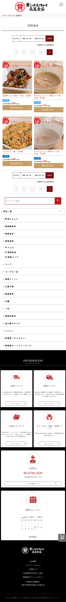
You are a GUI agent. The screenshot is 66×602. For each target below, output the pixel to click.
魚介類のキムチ (13, 323)
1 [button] (23, 52)
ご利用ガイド (33, 569)
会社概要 (33, 561)
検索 (58, 200)
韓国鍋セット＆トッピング (18, 346)
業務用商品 (10, 316)
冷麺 (7, 301)
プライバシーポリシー (33, 565)
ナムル (11, 248)
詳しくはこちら (16, 403)
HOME (4, 15)
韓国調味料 (10, 226)
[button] (15, 52)
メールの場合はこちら (33, 483)
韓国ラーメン (11, 279)
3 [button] (41, 52)
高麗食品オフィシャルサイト (33, 577)
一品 (7, 309)
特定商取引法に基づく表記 (33, 573)
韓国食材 (9, 234)
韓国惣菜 (9, 241)
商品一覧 (11, 15)
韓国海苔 (9, 294)
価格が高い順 (39, 38)
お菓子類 (9, 287)
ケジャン (9, 331)
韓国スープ (13, 257)
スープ (8, 264)
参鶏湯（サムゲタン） (16, 338)
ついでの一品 (11, 272)
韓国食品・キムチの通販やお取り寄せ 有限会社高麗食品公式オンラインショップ (36, 597)
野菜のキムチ (11, 219)
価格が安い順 (26, 38)
